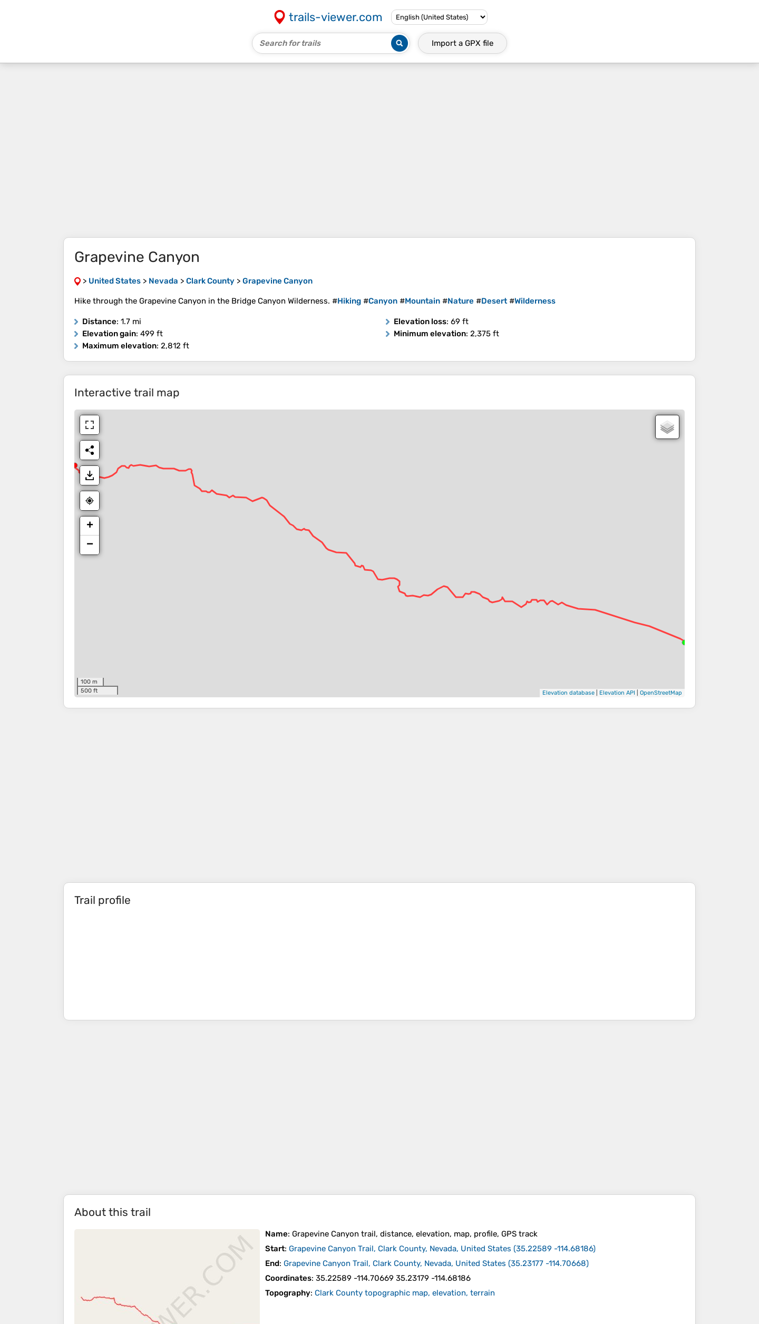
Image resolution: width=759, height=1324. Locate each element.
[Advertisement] (379, 150)
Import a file (462, 43)
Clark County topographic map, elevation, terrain (405, 1293)
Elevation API (617, 692)
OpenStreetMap (661, 692)
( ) (442, 1248)
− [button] (89, 545)
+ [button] (89, 526)
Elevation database (568, 692)
